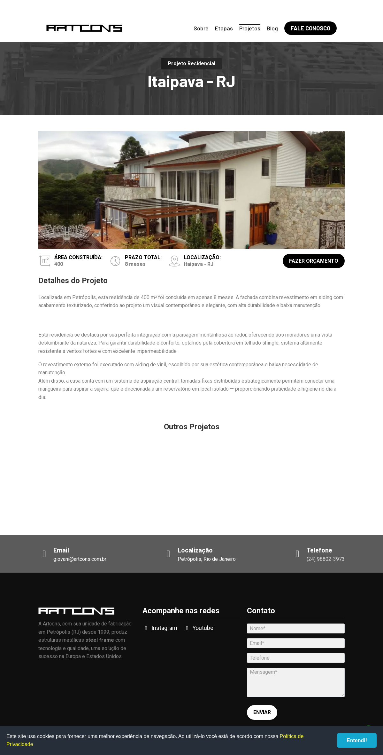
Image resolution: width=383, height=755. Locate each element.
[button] (341, 321)
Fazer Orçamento (313, 261)
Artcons (84, 28)
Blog (272, 28)
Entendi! (357, 740)
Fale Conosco (310, 28)
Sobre (201, 28)
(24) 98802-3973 (326, 559)
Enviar (262, 712)
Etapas (224, 28)
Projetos (249, 28)
